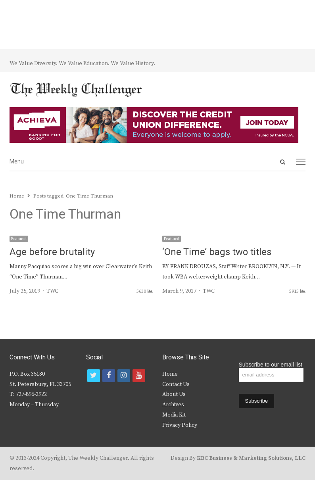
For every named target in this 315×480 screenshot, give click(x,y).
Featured (19, 238)
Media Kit (174, 415)
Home (170, 374)
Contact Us (176, 384)
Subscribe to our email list (270, 364)
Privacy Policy (179, 425)
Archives (173, 404)
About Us (174, 394)
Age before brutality (52, 252)
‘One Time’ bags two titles (216, 252)
